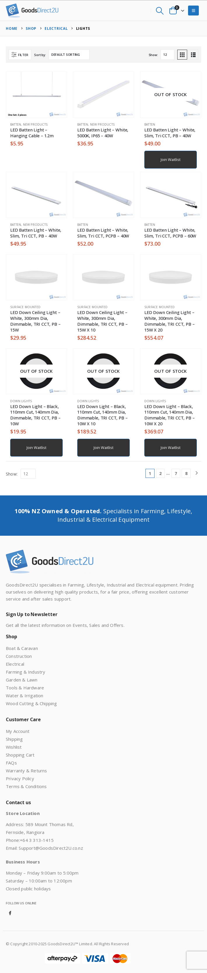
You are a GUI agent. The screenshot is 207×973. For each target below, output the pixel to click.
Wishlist (14, 747)
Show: (153, 55)
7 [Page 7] (176, 473)
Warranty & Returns (26, 770)
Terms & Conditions (26, 786)
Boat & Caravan (22, 648)
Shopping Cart (20, 755)
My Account (17, 731)
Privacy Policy (20, 778)
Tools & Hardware (25, 688)
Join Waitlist (170, 159)
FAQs (11, 763)
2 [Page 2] (160, 473)
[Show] (167, 54)
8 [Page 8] (186, 473)
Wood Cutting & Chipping (31, 703)
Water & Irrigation (24, 695)
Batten (15, 124)
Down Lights (21, 401)
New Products (35, 124)
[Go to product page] (36, 94)
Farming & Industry (25, 672)
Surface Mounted (25, 307)
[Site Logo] (32, 11)
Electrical (15, 664)
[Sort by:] (69, 54)
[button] (159, 11)
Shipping (14, 739)
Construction (19, 656)
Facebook (10, 913)
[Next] (196, 473)
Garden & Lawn (22, 680)
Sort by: (40, 55)
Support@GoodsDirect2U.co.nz (51, 848)
